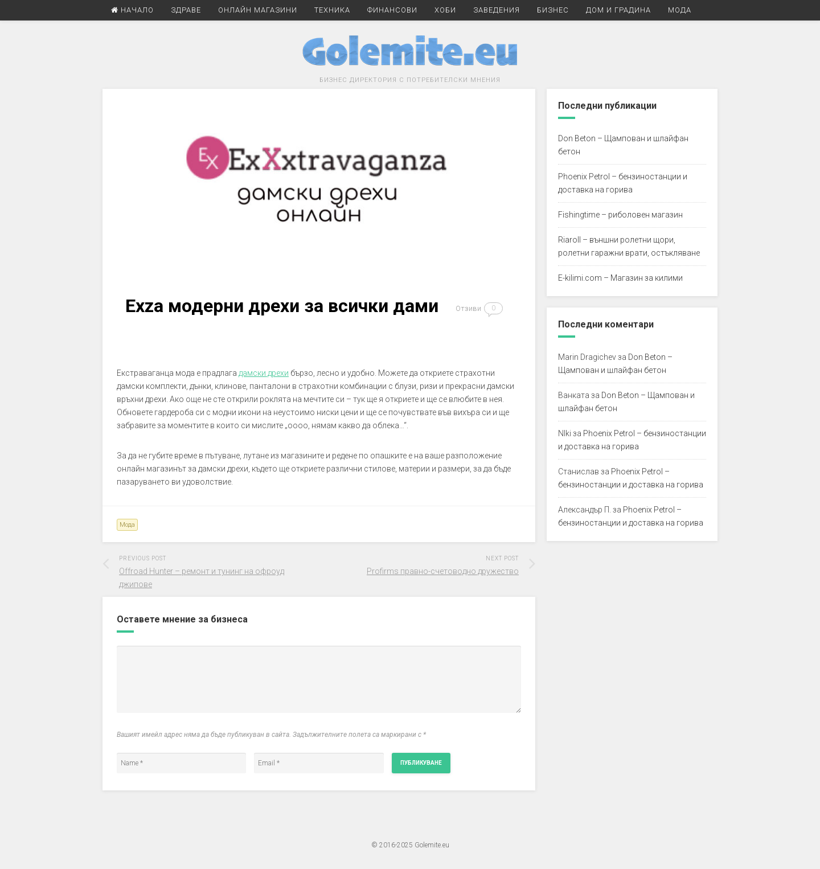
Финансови (392, 10)
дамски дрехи (264, 373)
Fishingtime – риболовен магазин (620, 214)
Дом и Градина (618, 10)
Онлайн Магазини (257, 10)
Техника (332, 10)
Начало (132, 10)
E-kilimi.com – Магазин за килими (620, 277)
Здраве (186, 10)
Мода (679, 10)
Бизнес (553, 10)
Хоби (445, 10)
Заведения (496, 10)
